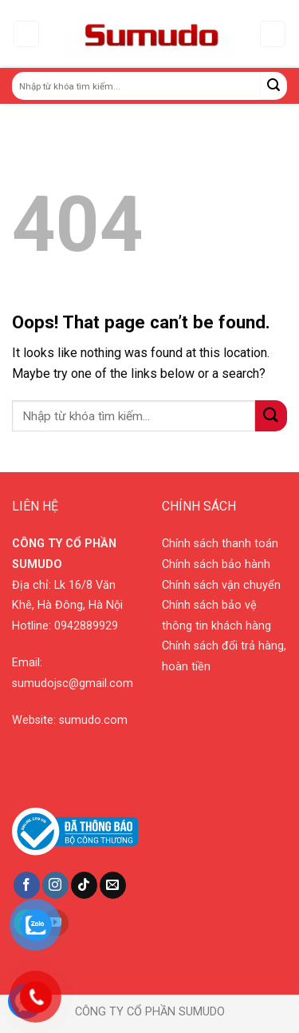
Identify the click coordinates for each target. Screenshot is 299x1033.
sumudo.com (93, 720)
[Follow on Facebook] (27, 885)
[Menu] (27, 34)
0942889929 (86, 626)
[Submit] (274, 86)
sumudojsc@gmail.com (72, 683)
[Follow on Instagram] (55, 885)
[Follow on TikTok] (84, 885)
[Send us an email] (113, 885)
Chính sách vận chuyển (221, 585)
